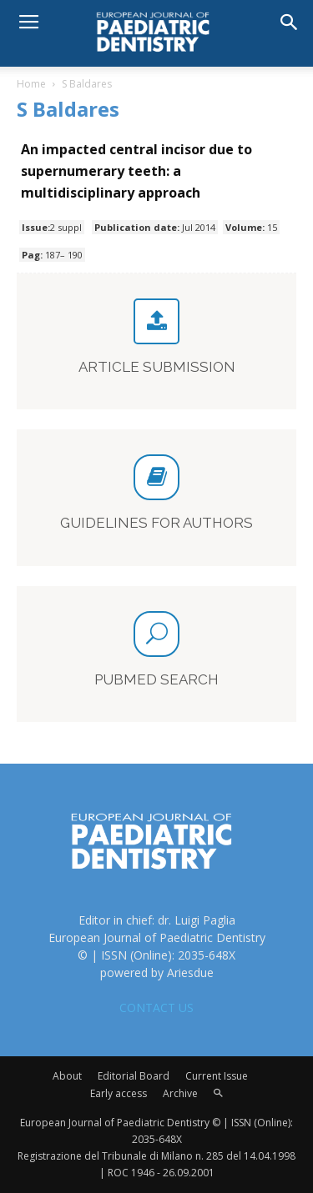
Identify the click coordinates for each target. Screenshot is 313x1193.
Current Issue (216, 1076)
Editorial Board (133, 1076)
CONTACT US (156, 1007)
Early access (118, 1093)
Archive (180, 1093)
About (67, 1076)
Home (31, 84)
